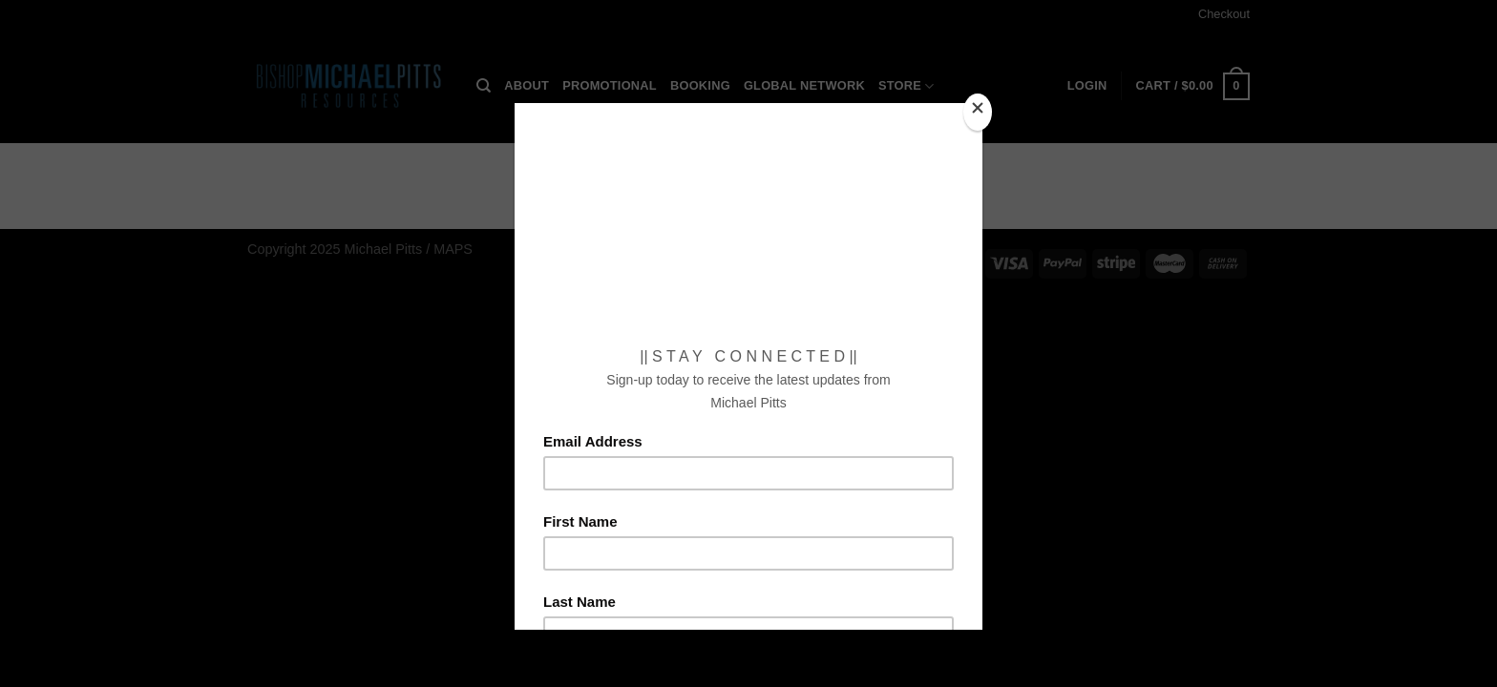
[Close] (977, 112)
